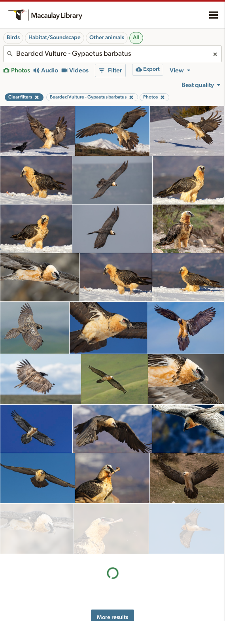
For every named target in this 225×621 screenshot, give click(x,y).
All (136, 37)
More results (112, 567)
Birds (13, 37)
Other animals (106, 37)
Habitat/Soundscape (54, 37)
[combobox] (112, 54)
